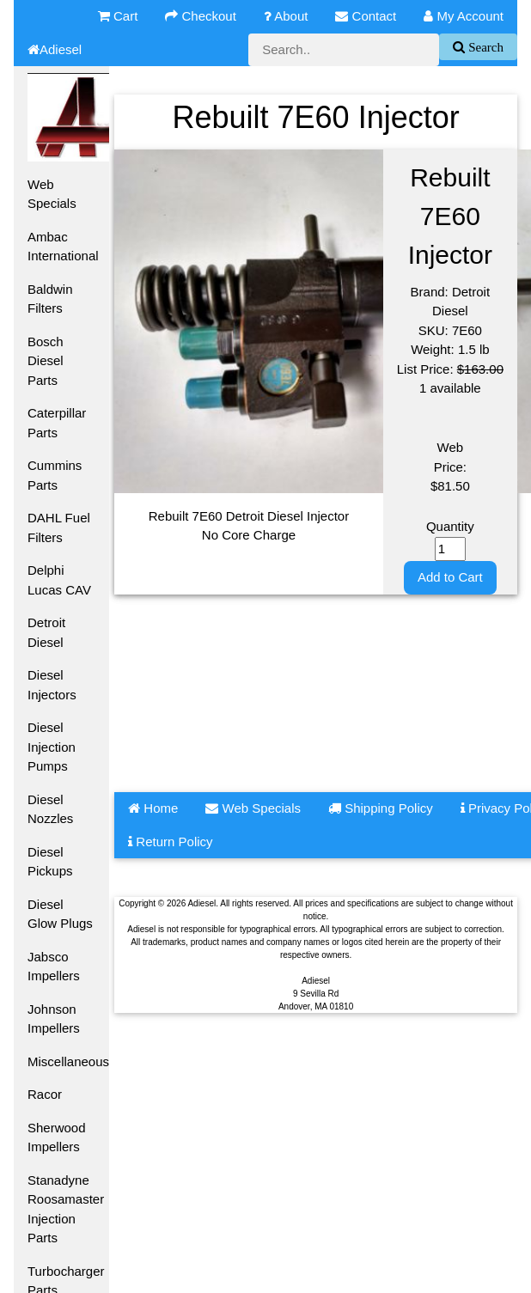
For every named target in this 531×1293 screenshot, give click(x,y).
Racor (44, 1094)
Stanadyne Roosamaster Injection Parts (65, 1209)
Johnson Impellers (53, 1019)
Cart (118, 16)
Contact (365, 16)
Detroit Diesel (46, 632)
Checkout (200, 16)
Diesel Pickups (50, 862)
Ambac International (63, 246)
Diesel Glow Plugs (60, 914)
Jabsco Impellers (53, 966)
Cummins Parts (54, 475)
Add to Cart (450, 577)
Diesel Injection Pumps (51, 746)
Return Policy (170, 841)
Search (484, 46)
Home (153, 808)
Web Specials (51, 194)
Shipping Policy (380, 808)
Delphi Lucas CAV (59, 580)
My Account (464, 16)
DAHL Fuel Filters (58, 527)
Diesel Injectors (51, 685)
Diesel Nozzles (50, 809)
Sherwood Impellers (56, 1137)
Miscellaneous (68, 1061)
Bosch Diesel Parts (45, 360)
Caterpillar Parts (56, 423)
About (286, 16)
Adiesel (54, 49)
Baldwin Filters (50, 299)
